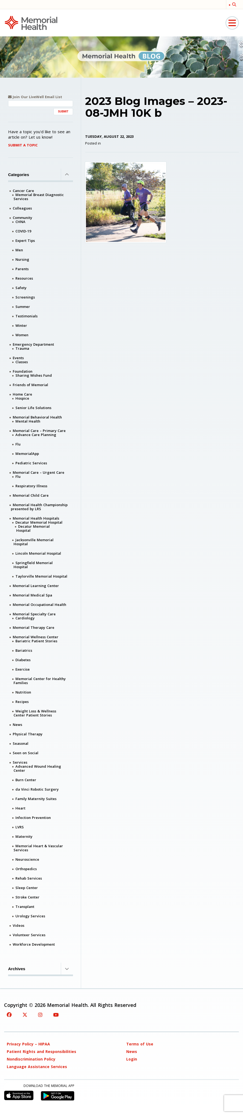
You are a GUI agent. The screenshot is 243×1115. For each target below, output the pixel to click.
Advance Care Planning (35, 434)
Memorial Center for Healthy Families (40, 680)
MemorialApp (27, 453)
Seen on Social (25, 752)
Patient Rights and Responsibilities (41, 1051)
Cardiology (25, 618)
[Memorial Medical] (31, 22)
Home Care (22, 394)
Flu (18, 444)
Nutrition (23, 692)
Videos (18, 925)
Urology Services (30, 916)
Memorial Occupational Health (39, 604)
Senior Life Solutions (33, 407)
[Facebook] (9, 1014)
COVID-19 (23, 231)
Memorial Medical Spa (32, 595)
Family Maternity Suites (35, 798)
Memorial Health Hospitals (36, 518)
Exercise (22, 669)
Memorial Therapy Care (33, 627)
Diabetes (23, 659)
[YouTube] (56, 1014)
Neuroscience (27, 859)
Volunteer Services (29, 934)
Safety (20, 287)
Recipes (22, 701)
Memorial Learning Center (36, 585)
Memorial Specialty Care (34, 614)
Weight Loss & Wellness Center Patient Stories (35, 713)
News (17, 724)
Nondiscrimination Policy (31, 1059)
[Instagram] (40, 1014)
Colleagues (22, 208)
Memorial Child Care (31, 495)
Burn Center (25, 779)
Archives (40, 969)
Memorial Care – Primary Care (39, 430)
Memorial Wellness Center (35, 636)
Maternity (23, 836)
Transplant (24, 906)
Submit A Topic (23, 145)
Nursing (22, 259)
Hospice (22, 398)
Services (20, 762)
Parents (22, 268)
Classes (21, 361)
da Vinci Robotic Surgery (37, 789)
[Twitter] (24, 1014)
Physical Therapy (27, 734)
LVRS (19, 827)
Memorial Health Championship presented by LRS (39, 506)
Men (19, 250)
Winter (21, 325)
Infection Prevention (33, 817)
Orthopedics (26, 868)
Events (18, 357)
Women (21, 334)
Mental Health (27, 421)
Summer (22, 306)
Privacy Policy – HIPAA (28, 1044)
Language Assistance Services (37, 1066)
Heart (20, 808)
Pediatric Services (31, 463)
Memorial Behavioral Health (37, 417)
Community (22, 217)
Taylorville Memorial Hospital (41, 576)
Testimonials (26, 316)
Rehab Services (28, 878)
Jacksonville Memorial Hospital (34, 541)
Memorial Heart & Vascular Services (38, 847)
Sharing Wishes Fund (33, 375)
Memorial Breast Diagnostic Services (39, 196)
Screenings (25, 297)
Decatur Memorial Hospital (38, 522)
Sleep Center (26, 887)
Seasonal (20, 743)
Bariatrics (23, 650)
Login (131, 1059)
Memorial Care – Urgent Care (38, 472)
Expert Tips (25, 240)
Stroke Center (27, 897)
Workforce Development (34, 944)
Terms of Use (139, 1044)
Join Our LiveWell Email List (35, 97)
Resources (24, 278)
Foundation (22, 371)
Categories (40, 174)
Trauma (22, 348)
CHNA (20, 221)
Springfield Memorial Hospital (33, 564)
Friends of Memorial (30, 384)
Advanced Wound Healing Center (37, 768)
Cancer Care (23, 190)
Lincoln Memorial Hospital (38, 553)
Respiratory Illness (31, 485)
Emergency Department (33, 344)
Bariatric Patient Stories (36, 641)
